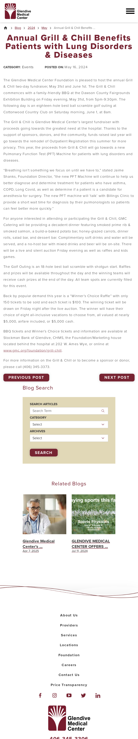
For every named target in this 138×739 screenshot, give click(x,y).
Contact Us (69, 675)
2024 (31, 28)
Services (69, 635)
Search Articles (44, 404)
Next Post (117, 377)
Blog (18, 28)
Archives (37, 431)
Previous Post (26, 377)
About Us (69, 615)
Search (44, 452)
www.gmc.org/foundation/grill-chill (32, 350)
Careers (69, 665)
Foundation (69, 655)
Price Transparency (69, 685)
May (44, 28)
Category (38, 417)
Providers (69, 625)
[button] (130, 11)
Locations (69, 645)
